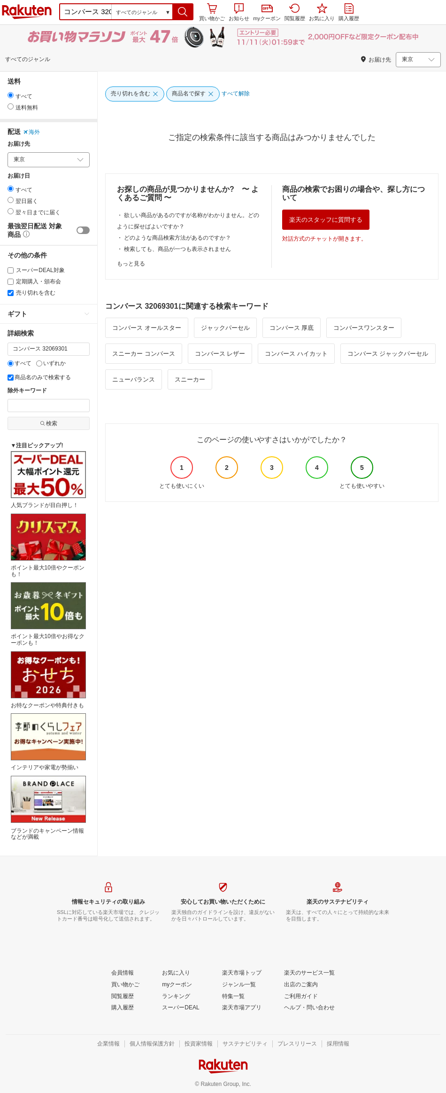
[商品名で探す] (193, 93)
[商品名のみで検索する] (11, 378)
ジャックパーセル (225, 327)
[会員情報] (122, 973)
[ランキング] (176, 996)
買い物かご (212, 12)
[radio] (11, 95)
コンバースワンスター (363, 327)
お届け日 (19, 176)
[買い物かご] (125, 985)
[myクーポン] (177, 985)
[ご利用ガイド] (301, 996)
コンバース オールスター (146, 327)
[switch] (83, 230)
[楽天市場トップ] (241, 973)
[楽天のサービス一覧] (309, 973)
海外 (31, 132)
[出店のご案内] (301, 985)
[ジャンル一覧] (239, 985)
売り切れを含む (31, 292)
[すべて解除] (236, 94)
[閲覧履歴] (122, 996)
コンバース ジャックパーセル (388, 353)
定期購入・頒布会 (34, 281)
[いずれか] (39, 363)
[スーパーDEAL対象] (11, 270)
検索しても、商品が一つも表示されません (177, 249)
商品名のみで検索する (39, 377)
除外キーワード (27, 391)
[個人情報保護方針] (152, 1044)
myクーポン (267, 13)
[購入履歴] (122, 1008)
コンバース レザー (220, 353)
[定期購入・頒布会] (11, 282)
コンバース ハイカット (296, 353)
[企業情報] (108, 1044)
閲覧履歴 (295, 12)
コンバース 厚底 (291, 327)
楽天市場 (27, 11)
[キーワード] (49, 349)
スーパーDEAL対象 (36, 270)
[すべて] (11, 363)
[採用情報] (338, 1044)
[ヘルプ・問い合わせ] (309, 1008)
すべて (19, 363)
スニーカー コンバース (143, 353)
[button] (182, 11)
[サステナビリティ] (245, 1044)
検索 (48, 423)
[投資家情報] (199, 1044)
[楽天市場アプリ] (241, 1008)
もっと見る (131, 263)
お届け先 (19, 144)
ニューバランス (133, 379)
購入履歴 (348, 12)
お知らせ (239, 12)
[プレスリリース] (297, 1044)
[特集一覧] (233, 996)
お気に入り (322, 12)
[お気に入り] (176, 973)
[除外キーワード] (49, 405)
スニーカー (190, 379)
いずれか (51, 363)
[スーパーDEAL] (180, 1008)
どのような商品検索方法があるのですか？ (177, 237)
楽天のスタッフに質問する (325, 219)
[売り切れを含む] (11, 293)
